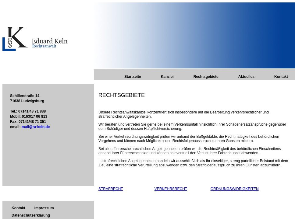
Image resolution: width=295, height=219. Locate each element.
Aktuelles (246, 77)
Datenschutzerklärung (31, 215)
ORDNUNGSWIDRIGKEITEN (235, 189)
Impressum (44, 208)
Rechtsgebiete (206, 77)
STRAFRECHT (110, 189)
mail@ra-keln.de (36, 127)
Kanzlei (167, 77)
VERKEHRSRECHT (171, 189)
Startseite (132, 77)
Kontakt (281, 77)
